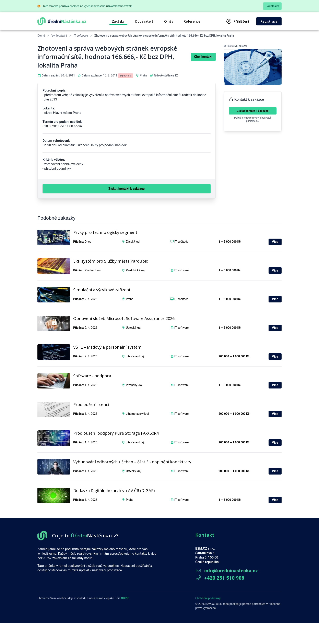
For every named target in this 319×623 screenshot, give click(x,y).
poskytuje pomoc (240, 604)
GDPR (125, 598)
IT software (80, 35)
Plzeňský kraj (134, 385)
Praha (143, 75)
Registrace (268, 21)
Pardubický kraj (135, 270)
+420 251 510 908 (219, 578)
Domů (41, 35)
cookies (113, 566)
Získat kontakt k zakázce (253, 110)
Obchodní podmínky (208, 598)
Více (275, 242)
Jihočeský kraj (135, 356)
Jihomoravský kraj (137, 413)
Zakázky (118, 21)
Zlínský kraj (133, 241)
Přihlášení (237, 21)
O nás (168, 21)
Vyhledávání (59, 35)
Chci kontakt (203, 57)
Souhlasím (272, 6)
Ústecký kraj (133, 327)
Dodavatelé (144, 21)
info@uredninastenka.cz (226, 571)
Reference (192, 21)
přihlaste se (252, 121)
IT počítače (181, 241)
